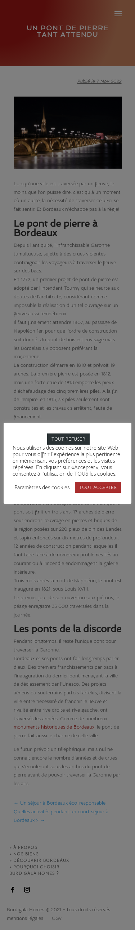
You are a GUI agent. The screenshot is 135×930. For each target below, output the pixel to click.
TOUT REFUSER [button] (68, 439)
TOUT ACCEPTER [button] (98, 487)
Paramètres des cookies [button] (41, 487)
